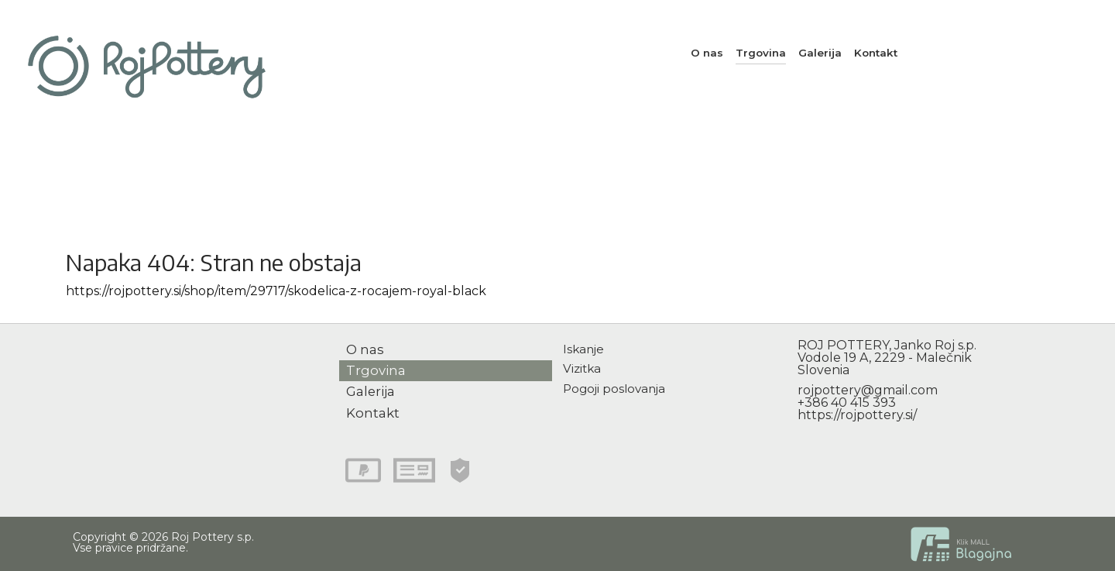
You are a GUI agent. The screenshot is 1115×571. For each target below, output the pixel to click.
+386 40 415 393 (847, 402)
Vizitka (582, 368)
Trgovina (761, 52)
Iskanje (583, 349)
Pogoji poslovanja (614, 388)
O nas (707, 52)
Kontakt (875, 52)
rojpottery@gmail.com (868, 390)
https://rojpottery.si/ (857, 415)
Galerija (820, 52)
